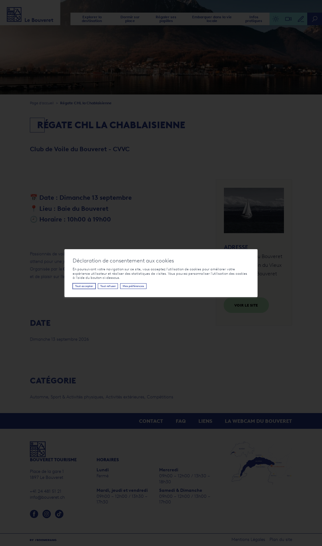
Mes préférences (133, 286)
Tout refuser (108, 286)
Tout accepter (84, 286)
